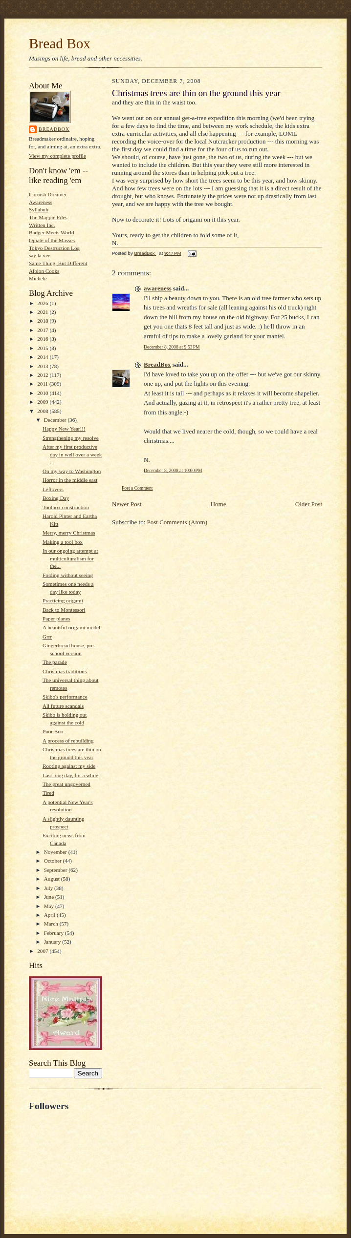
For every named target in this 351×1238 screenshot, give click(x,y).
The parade (55, 662)
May (49, 906)
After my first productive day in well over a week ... (72, 454)
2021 (43, 312)
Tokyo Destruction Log (54, 248)
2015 (43, 348)
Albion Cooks (44, 271)
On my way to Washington (72, 471)
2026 (43, 303)
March (52, 924)
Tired (48, 793)
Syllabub (38, 209)
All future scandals (63, 706)
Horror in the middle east (70, 480)
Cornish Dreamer (47, 194)
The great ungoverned (66, 784)
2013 (43, 366)
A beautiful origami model (71, 627)
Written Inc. (42, 225)
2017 (43, 330)
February (54, 933)
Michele (38, 278)
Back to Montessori (64, 610)
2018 (43, 321)
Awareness (40, 202)
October (53, 861)
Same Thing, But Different (58, 263)
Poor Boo (53, 731)
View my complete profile (57, 156)
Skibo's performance (65, 697)
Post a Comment (137, 488)
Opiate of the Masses (52, 240)
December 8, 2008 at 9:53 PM (172, 347)
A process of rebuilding (68, 740)
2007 (43, 951)
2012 (43, 375)
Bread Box (59, 43)
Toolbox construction (66, 507)
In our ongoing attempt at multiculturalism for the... (70, 558)
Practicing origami (63, 600)
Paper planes (56, 618)
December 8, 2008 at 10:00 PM (173, 470)
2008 (43, 411)
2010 (43, 393)
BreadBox (54, 129)
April (50, 915)
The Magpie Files (48, 217)
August (52, 879)
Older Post (308, 504)
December (56, 420)
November (56, 852)
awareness (158, 288)
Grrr (47, 637)
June (49, 897)
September (56, 870)
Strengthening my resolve (71, 438)
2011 (43, 384)
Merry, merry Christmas (69, 533)
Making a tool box (63, 542)
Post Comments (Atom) (177, 522)
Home (218, 504)
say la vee (39, 255)
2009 (43, 402)
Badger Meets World (51, 232)
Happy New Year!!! (64, 429)
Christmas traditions (65, 671)
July (49, 888)
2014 (43, 357)
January (53, 942)
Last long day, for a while (70, 775)
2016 (43, 339)
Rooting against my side (69, 766)
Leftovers (53, 489)
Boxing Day (56, 498)
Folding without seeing (68, 575)
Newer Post (126, 504)
